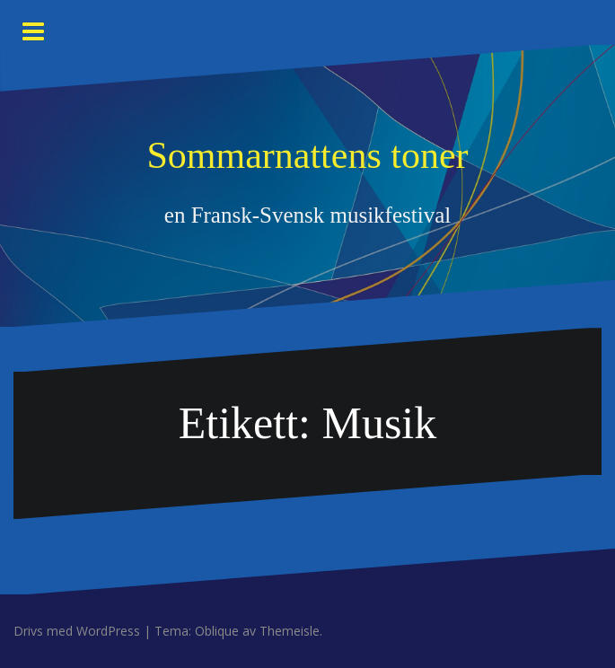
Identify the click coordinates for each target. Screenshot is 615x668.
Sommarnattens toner (307, 155)
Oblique (217, 630)
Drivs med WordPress (76, 630)
